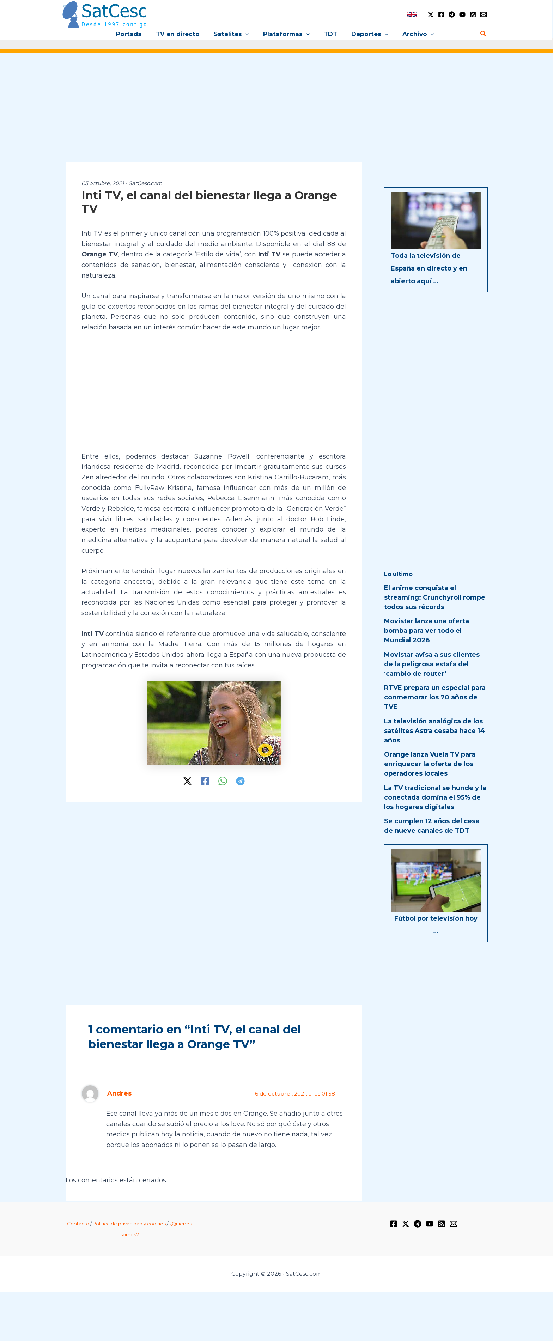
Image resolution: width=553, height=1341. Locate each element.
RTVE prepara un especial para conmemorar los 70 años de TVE (435, 697)
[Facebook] (441, 14)
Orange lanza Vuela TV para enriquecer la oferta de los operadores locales (429, 764)
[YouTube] (462, 14)
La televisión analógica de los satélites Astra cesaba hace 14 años (434, 730)
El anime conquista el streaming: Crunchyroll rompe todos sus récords (434, 597)
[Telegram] (452, 14)
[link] (412, 14)
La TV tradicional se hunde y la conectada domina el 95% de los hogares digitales (435, 797)
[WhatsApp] (222, 781)
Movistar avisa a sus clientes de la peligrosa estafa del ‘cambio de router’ (432, 664)
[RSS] (473, 14)
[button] (247, 34)
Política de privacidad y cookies (129, 1223)
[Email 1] (483, 14)
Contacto (78, 1223)
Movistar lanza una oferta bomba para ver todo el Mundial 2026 (426, 630)
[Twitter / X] (430, 14)
